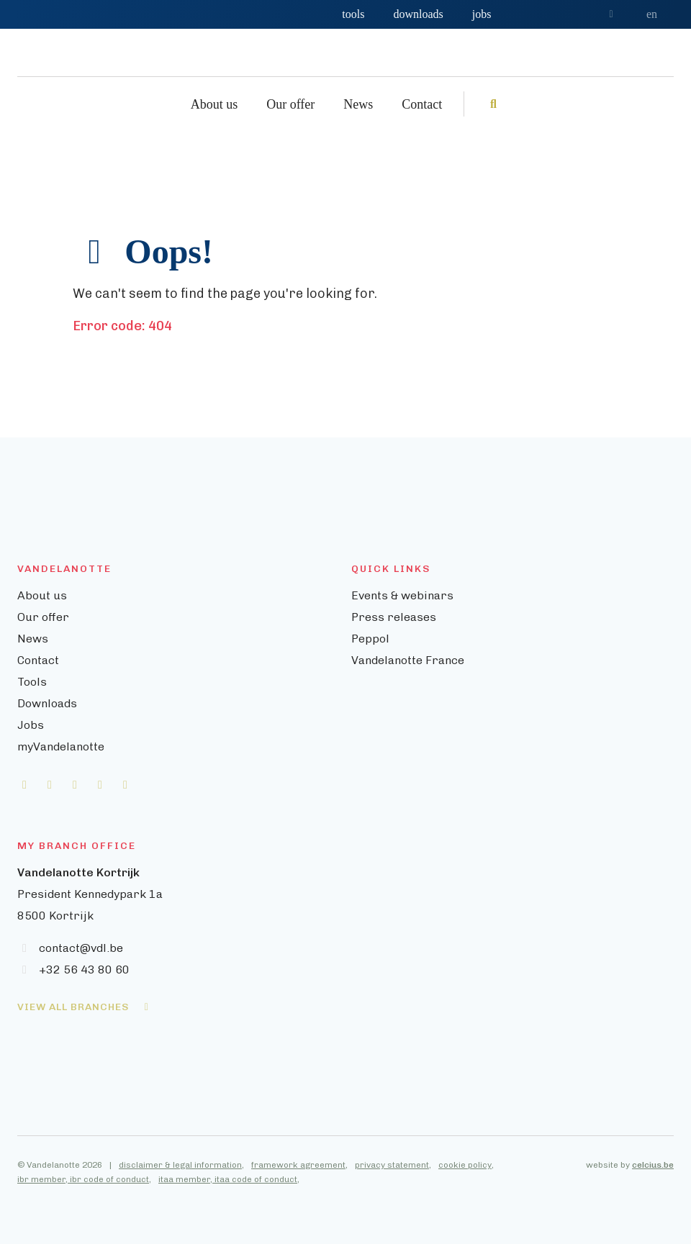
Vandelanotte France (407, 660)
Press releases (393, 617)
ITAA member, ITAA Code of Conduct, (228, 1179)
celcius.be (653, 1165)
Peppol (370, 638)
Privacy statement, (393, 1165)
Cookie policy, (466, 1165)
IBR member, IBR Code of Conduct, (84, 1179)
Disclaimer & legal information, (181, 1165)
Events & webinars (402, 595)
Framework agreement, (299, 1165)
